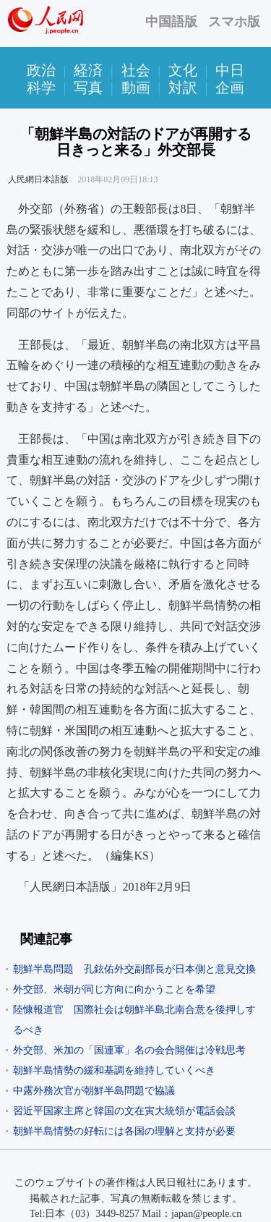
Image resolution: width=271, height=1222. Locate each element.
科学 (41, 88)
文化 (182, 70)
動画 (135, 88)
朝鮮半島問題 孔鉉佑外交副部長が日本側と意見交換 (134, 969)
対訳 (182, 88)
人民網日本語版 (38, 179)
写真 (88, 88)
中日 (229, 70)
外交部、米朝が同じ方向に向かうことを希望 (114, 989)
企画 (229, 88)
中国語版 (171, 21)
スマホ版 (234, 21)
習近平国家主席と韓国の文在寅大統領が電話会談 (124, 1111)
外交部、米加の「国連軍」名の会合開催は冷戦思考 (129, 1050)
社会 (135, 70)
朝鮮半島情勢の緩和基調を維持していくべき (114, 1070)
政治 (41, 70)
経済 (88, 70)
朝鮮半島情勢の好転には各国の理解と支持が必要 (124, 1131)
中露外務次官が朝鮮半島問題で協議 (94, 1090)
